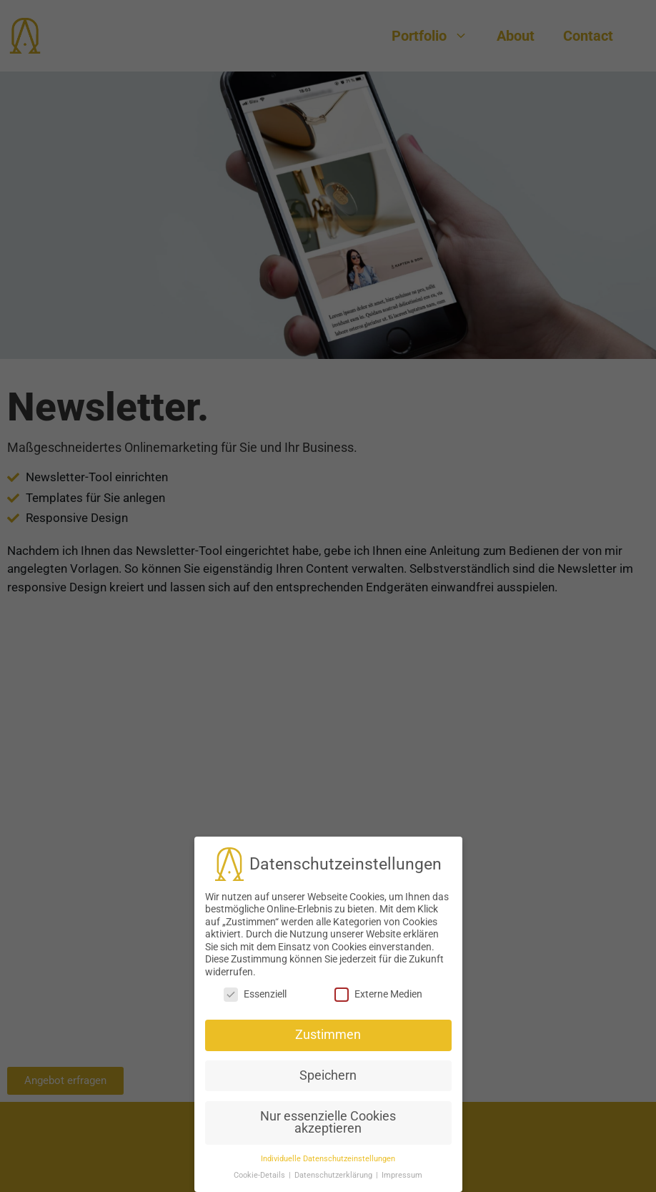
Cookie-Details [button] (260, 1173)
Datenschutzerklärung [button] (334, 1173)
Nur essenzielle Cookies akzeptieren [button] (328, 1121)
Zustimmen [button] (328, 1033)
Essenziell (255, 993)
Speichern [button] (328, 1074)
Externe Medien (378, 993)
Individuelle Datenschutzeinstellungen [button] (328, 1157)
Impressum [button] (402, 1173)
